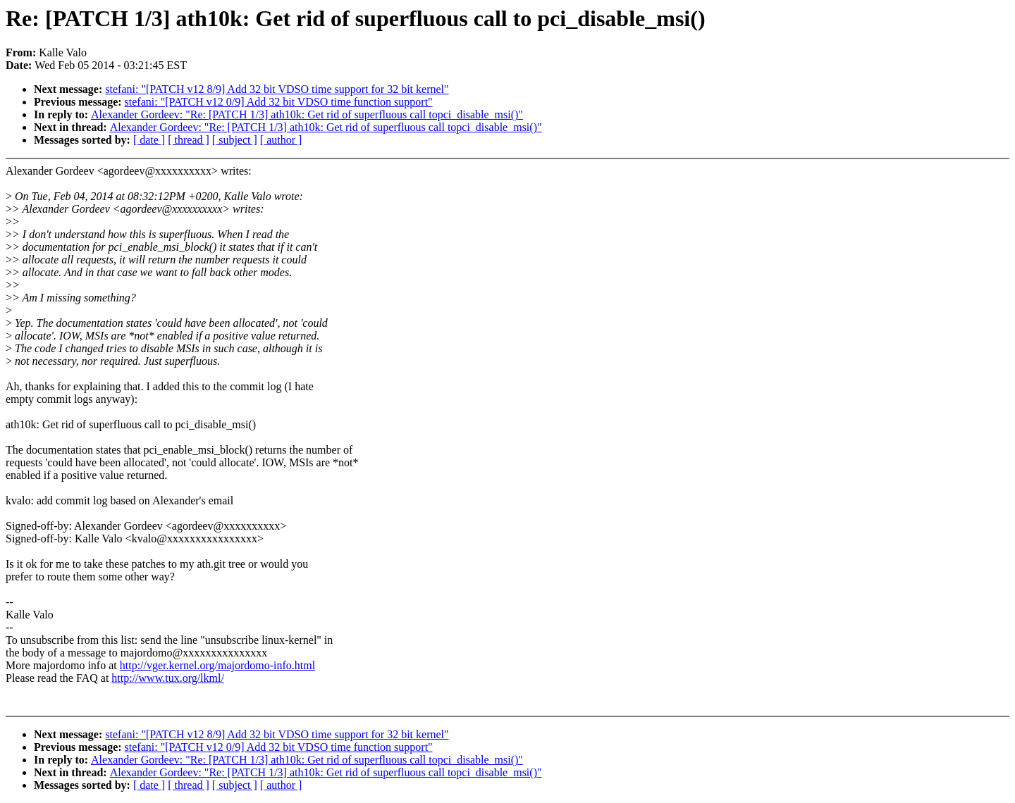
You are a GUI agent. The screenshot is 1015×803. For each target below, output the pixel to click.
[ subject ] (234, 140)
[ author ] (281, 140)
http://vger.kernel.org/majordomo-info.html (217, 665)
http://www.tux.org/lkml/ (167, 678)
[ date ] (149, 140)
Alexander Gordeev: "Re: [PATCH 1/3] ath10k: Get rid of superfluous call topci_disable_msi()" (307, 114)
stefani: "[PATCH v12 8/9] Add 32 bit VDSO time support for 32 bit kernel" (276, 89)
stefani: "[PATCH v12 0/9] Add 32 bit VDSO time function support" (279, 102)
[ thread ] (188, 140)
